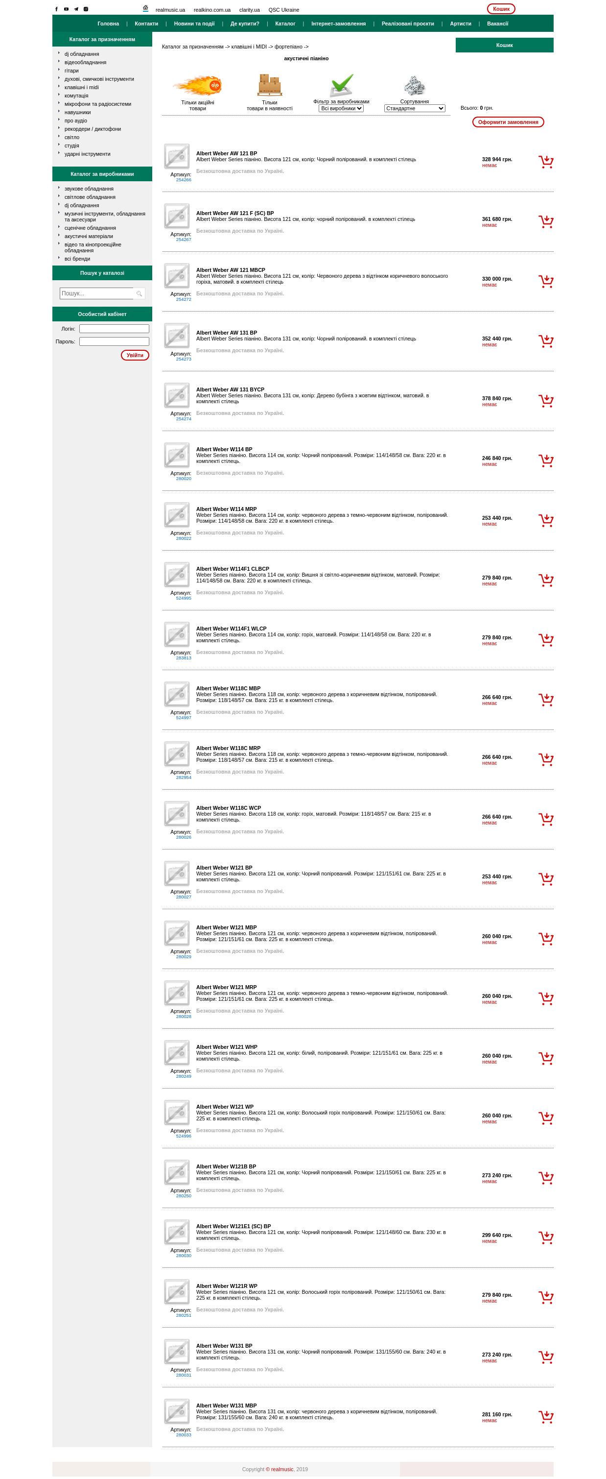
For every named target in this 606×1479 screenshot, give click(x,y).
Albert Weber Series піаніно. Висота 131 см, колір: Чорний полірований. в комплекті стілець (306, 335)
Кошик (501, 9)
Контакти (147, 23)
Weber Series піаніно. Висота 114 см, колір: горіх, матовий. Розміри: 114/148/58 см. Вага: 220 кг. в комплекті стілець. (313, 634)
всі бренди (77, 259)
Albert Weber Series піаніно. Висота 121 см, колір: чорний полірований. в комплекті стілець (305, 216)
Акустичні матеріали (89, 236)
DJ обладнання (82, 205)
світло (72, 137)
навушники (78, 112)
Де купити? (245, 23)
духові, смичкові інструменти (99, 79)
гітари (72, 70)
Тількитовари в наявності (269, 105)
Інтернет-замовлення (338, 23)
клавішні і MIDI (82, 87)
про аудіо (76, 120)
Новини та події (194, 23)
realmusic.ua (170, 10)
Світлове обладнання (90, 197)
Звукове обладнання (89, 189)
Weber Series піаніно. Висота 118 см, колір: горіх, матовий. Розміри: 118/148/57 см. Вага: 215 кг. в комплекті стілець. (313, 814)
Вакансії (497, 23)
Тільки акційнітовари (197, 105)
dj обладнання (82, 54)
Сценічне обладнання (90, 228)
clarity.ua (249, 10)
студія (72, 145)
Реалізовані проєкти (408, 23)
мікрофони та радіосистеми (98, 104)
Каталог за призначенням (193, 46)
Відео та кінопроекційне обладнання (93, 247)
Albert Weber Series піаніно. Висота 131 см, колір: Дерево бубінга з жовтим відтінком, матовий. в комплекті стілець (312, 395)
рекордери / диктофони (93, 129)
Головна (108, 23)
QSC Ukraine (284, 10)
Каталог (285, 23)
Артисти (460, 23)
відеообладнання (85, 62)
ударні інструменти (88, 154)
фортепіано (289, 46)
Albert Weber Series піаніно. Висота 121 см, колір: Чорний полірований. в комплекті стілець (306, 156)
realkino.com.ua (212, 10)
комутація (76, 95)
